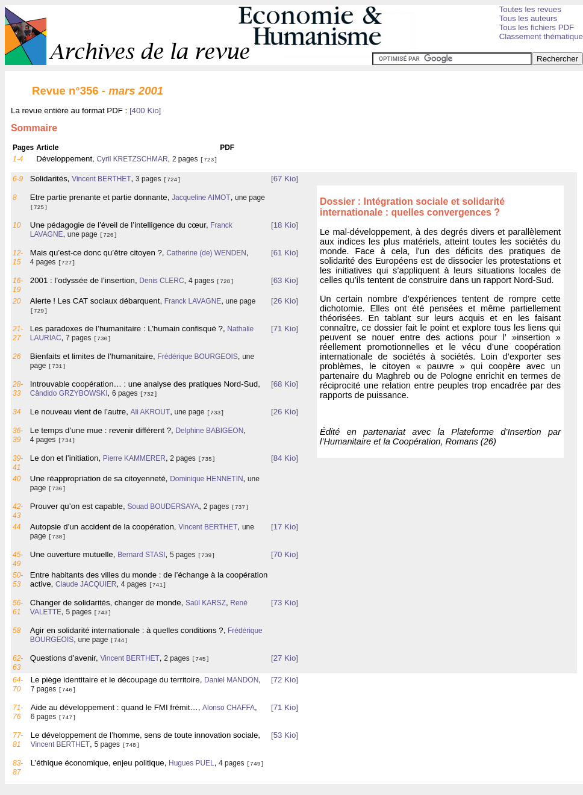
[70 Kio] (284, 554)
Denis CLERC (161, 280)
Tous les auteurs (528, 18)
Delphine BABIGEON (209, 430)
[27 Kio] (284, 657)
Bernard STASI (141, 554)
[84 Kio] (284, 458)
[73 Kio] (284, 602)
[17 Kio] (284, 526)
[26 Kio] (284, 300)
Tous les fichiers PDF (537, 27)
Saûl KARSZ (206, 603)
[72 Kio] (284, 679)
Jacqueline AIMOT (201, 197)
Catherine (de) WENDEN (206, 253)
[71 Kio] (284, 328)
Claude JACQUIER (86, 584)
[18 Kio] (284, 224)
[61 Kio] (284, 252)
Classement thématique (541, 36)
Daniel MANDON (231, 680)
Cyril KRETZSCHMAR (131, 159)
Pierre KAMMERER (134, 458)
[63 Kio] (284, 280)
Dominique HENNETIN (206, 479)
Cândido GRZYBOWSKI (69, 393)
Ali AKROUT (150, 412)
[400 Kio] (145, 110)
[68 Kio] (284, 383)
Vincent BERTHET (101, 179)
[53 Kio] (284, 735)
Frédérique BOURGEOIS (197, 356)
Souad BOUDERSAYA (163, 506)
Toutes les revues (530, 9)
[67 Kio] (284, 178)
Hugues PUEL (191, 763)
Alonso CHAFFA (228, 707)
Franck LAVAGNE (192, 301)
